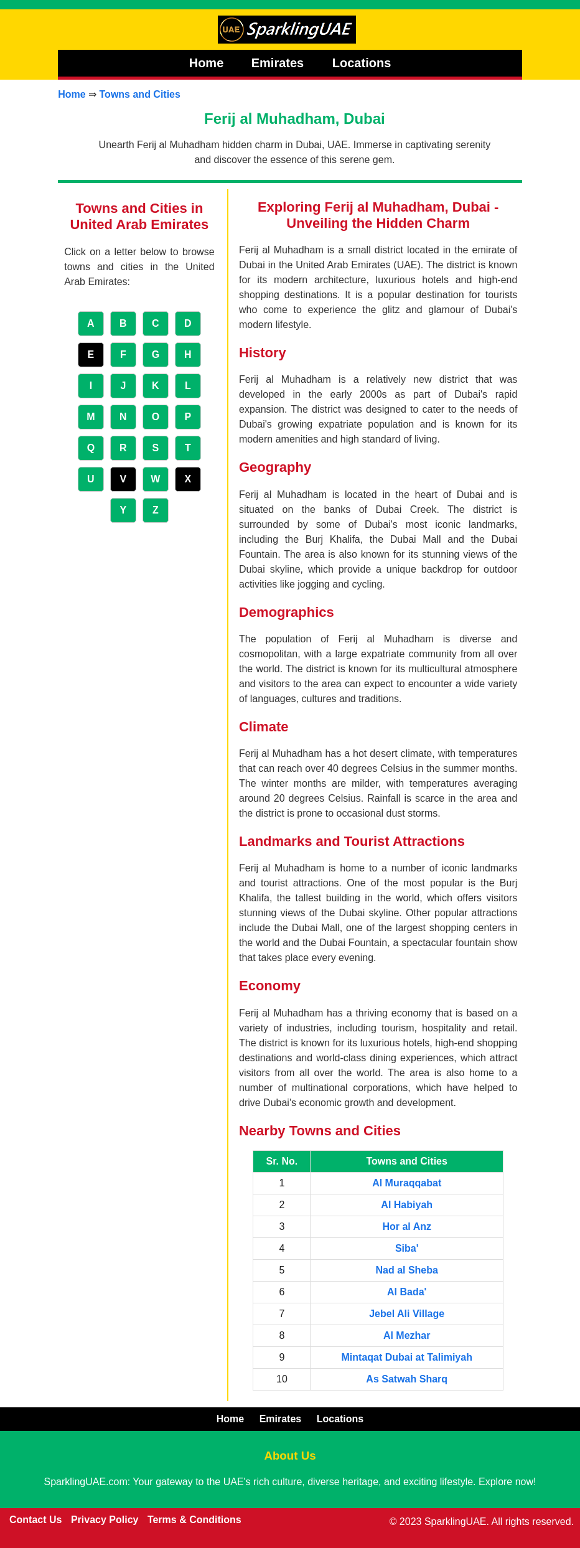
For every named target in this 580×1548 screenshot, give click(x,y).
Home (206, 63)
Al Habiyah (407, 1204)
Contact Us (35, 1519)
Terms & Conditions (194, 1519)
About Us (290, 1455)
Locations (361, 63)
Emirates (279, 63)
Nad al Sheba (406, 1270)
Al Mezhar (407, 1335)
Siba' (407, 1248)
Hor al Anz (406, 1226)
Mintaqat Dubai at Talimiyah (407, 1357)
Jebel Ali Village (406, 1313)
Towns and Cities (140, 94)
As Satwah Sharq (406, 1379)
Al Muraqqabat (406, 1183)
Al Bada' (406, 1292)
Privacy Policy (105, 1519)
